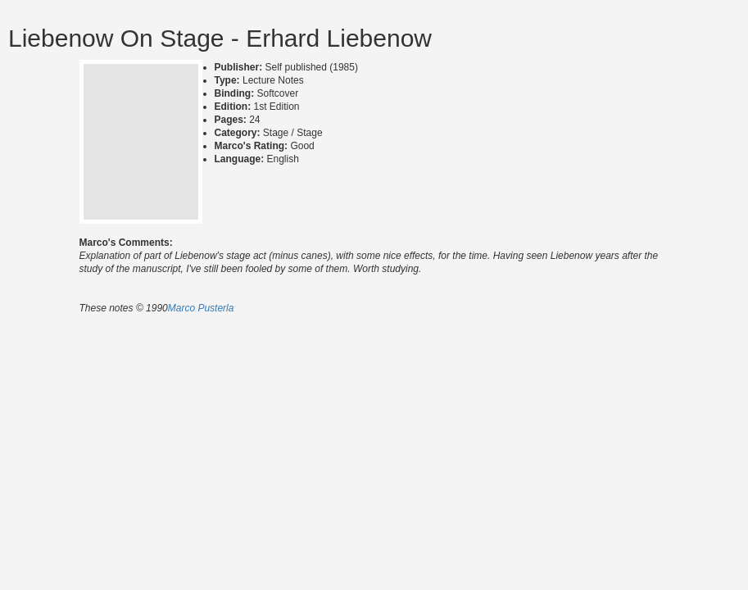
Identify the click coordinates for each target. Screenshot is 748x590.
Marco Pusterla (201, 308)
